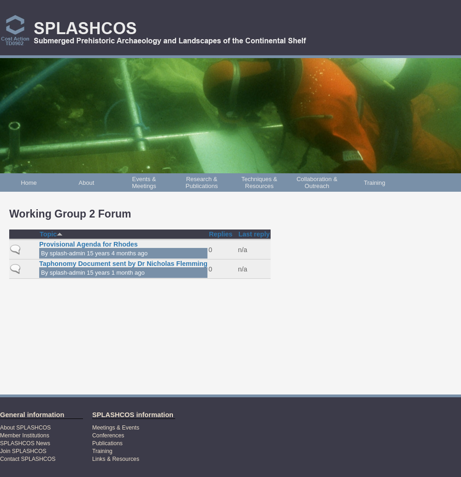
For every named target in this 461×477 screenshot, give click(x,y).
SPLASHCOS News (25, 443)
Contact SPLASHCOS (27, 459)
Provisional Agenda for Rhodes (88, 244)
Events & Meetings (144, 182)
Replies (220, 234)
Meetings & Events (115, 427)
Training (374, 182)
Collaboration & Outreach (316, 182)
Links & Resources (115, 459)
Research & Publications (202, 182)
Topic (51, 234)
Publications (107, 443)
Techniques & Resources (260, 182)
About (87, 182)
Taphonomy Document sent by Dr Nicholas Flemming (123, 263)
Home (29, 182)
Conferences (108, 435)
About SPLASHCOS (25, 427)
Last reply (254, 234)
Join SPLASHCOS (23, 451)
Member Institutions (24, 435)
